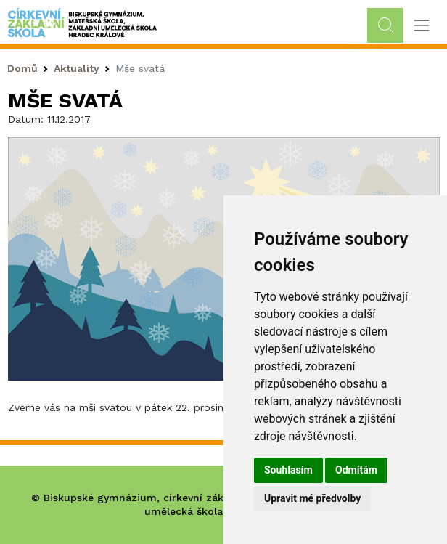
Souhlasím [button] (288, 470)
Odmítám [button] (356, 470)
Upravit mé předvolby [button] (312, 498)
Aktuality (76, 68)
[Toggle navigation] (421, 25)
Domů (22, 68)
